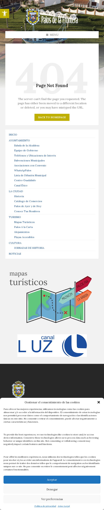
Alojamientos (22, 232)
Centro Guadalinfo (25, 180)
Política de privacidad (45, 506)
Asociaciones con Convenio (30, 165)
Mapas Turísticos (24, 222)
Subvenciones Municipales (29, 160)
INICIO (13, 134)
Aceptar (52, 479)
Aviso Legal (64, 506)
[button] (4, 13)
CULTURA (15, 243)
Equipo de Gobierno (26, 150)
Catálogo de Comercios (28, 201)
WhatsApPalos (22, 170)
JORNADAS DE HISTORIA (29, 248)
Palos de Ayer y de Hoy (27, 206)
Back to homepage (52, 117)
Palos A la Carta (23, 227)
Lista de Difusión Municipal (30, 175)
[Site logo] (52, 24)
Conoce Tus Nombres (27, 211)
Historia (19, 196)
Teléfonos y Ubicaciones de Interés (35, 155)
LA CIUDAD (16, 191)
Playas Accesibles (24, 237)
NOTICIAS (15, 253)
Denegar (52, 489)
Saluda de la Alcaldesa (26, 145)
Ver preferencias (52, 499)
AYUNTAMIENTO (19, 140)
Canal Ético (20, 185)
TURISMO (15, 217)
